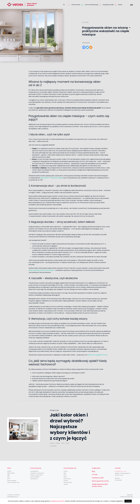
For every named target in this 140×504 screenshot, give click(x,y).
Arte (65, 475)
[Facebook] (83, 47)
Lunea (65, 471)
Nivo (65, 473)
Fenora (66, 480)
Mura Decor (67, 479)
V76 (8, 477)
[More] (90, 47)
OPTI (8, 479)
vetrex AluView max (13, 482)
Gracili (66, 484)
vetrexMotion (34, 471)
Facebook (17, 495)
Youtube (9, 495)
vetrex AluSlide (34, 477)
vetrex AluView (11, 480)
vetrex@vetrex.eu (12, 497)
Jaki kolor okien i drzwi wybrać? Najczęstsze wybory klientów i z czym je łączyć (70, 426)
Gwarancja (118, 480)
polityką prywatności (58, 501)
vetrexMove (34, 479)
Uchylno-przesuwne (36, 475)
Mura (65, 477)
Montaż (117, 478)
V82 (8, 475)
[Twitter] (87, 47)
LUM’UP (9, 471)
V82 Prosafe (11, 473)
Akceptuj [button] (128, 501)
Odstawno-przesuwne (37, 473)
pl (64, 5)
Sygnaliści (130, 495)
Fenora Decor (68, 482)
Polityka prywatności (126, 497)
